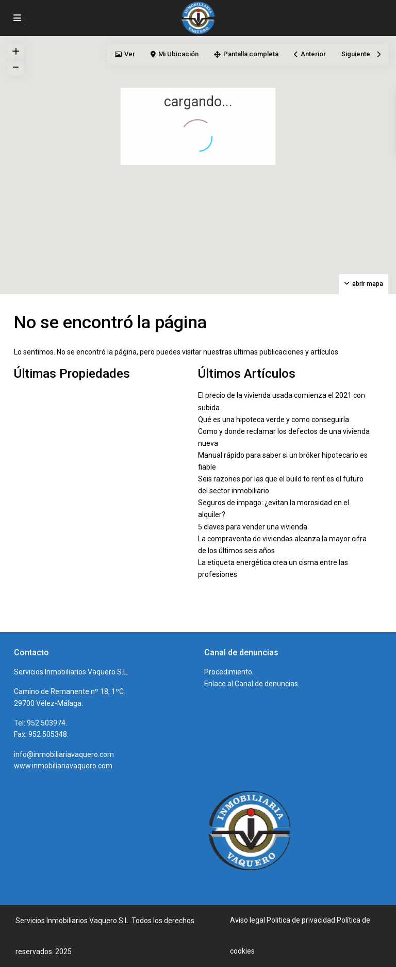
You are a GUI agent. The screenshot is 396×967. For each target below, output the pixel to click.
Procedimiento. (229, 672)
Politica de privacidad (301, 920)
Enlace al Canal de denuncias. (252, 684)
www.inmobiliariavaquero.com (63, 766)
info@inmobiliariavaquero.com (64, 754)
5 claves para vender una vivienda (252, 527)
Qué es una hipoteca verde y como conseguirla (273, 419)
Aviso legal (247, 920)
